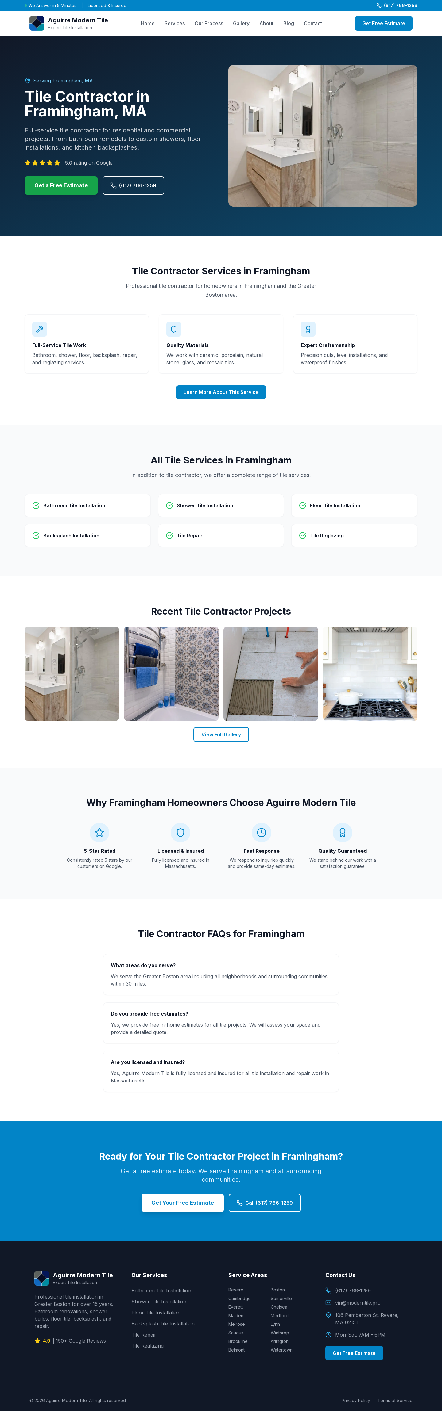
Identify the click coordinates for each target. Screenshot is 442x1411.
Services (175, 23)
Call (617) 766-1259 (265, 1203)
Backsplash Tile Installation (163, 1324)
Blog (288, 23)
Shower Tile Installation (158, 1302)
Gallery (241, 23)
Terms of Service (395, 1400)
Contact (313, 23)
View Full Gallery (221, 734)
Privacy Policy (356, 1400)
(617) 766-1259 (397, 5)
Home (148, 23)
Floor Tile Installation (155, 1313)
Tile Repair (143, 1335)
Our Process (209, 23)
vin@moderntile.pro (353, 1303)
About (266, 23)
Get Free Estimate (383, 23)
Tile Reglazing (147, 1346)
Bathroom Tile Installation (161, 1290)
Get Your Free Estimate (182, 1202)
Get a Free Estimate (61, 185)
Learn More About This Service (221, 392)
